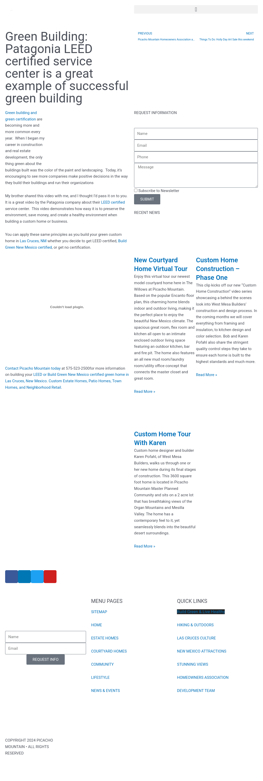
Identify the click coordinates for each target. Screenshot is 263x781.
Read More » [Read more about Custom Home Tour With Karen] (144, 546)
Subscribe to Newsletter (158, 190)
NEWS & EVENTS (105, 690)
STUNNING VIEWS (192, 664)
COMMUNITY (102, 664)
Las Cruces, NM (33, 241)
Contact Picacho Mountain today (33, 368)
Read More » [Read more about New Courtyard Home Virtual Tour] (144, 391)
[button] (196, 9)
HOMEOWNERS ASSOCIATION (203, 677)
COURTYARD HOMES (109, 651)
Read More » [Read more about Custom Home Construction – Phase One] (206, 374)
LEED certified (113, 202)
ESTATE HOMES (105, 638)
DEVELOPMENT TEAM (196, 690)
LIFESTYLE (100, 677)
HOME (96, 625)
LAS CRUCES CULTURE (196, 638)
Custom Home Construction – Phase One (218, 268)
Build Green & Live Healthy (201, 611)
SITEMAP (99, 612)
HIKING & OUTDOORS (195, 625)
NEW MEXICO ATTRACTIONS (202, 651)
